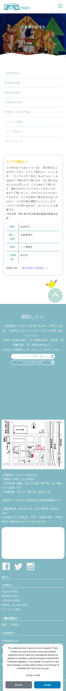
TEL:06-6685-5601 (33, 362)
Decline (18, 685)
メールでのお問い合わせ (33, 356)
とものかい (8, 632)
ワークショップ (13, 141)
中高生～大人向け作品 (17, 112)
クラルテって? (10, 640)
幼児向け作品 (12, 92)
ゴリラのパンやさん (33, 268)
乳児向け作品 (12, 83)
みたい (6, 577)
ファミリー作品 (13, 121)
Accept (47, 685)
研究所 (15, 624)
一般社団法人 (9, 618)
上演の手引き (12, 73)
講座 (4, 624)
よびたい (7, 585)
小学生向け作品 (13, 102)
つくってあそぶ (13, 131)
